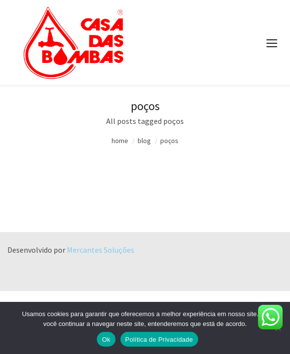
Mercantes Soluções (100, 250)
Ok (106, 339)
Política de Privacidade (159, 339)
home (120, 140)
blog (144, 140)
